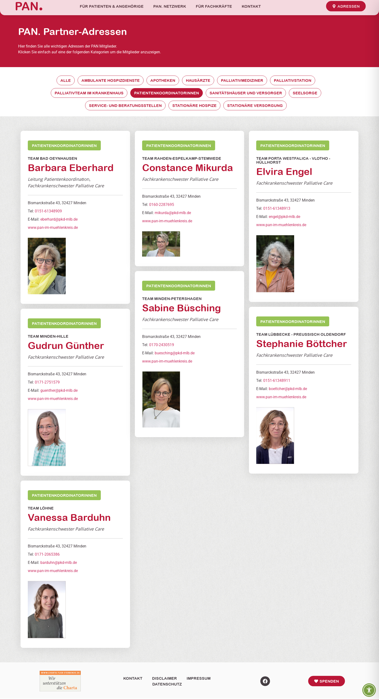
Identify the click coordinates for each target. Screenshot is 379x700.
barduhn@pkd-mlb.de (58, 562)
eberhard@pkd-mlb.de (59, 219)
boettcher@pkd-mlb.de (288, 388)
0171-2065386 (47, 554)
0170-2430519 (161, 345)
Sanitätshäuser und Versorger (246, 93)
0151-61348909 (48, 211)
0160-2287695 (161, 204)
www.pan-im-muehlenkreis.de (53, 227)
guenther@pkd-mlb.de (59, 390)
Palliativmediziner (242, 80)
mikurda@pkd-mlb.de (173, 212)
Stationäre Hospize (194, 105)
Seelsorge (305, 93)
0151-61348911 (276, 380)
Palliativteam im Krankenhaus (89, 93)
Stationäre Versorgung (255, 105)
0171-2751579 (47, 382)
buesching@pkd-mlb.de (175, 353)
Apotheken (162, 80)
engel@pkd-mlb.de (284, 216)
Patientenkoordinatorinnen (166, 93)
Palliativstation (292, 80)
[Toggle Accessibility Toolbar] (369, 690)
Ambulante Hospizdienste (110, 80)
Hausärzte (198, 80)
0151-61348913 (276, 208)
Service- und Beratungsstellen (125, 105)
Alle (65, 80)
